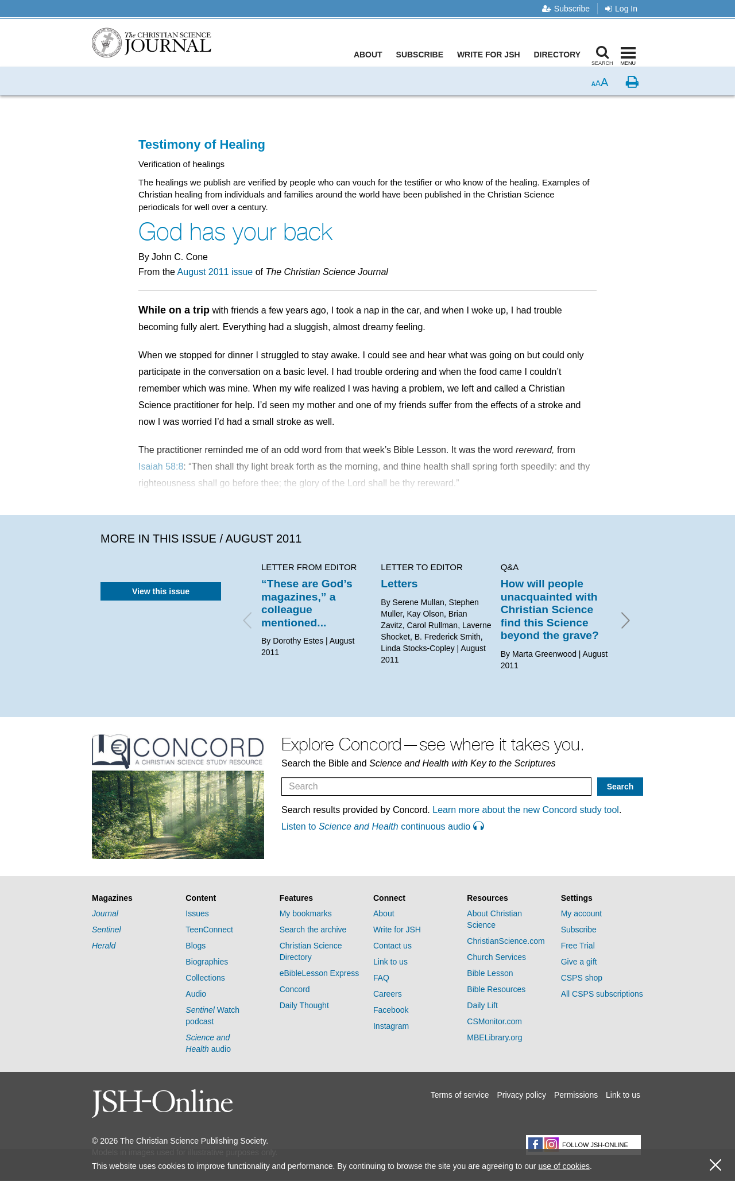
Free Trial (578, 945)
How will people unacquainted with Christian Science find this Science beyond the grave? (550, 609)
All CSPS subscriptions (602, 993)
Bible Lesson (490, 973)
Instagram (391, 1026)
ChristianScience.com (505, 941)
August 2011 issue (215, 272)
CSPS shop (581, 977)
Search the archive (313, 929)
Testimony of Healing (201, 144)
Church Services (496, 957)
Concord (295, 989)
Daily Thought (304, 1005)
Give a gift (579, 961)
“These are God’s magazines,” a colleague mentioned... (307, 603)
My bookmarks (306, 913)
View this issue (160, 591)
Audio (195, 993)
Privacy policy (521, 1094)
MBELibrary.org (494, 1037)
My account (581, 913)
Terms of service (460, 1094)
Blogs (195, 945)
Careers (387, 993)
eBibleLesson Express (319, 973)
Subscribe (566, 8)
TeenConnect (209, 929)
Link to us (390, 961)
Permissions (576, 1094)
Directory (559, 54)
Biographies (206, 961)
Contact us (392, 945)
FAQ (381, 977)
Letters (399, 584)
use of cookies (564, 1166)
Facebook (390, 1010)
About (370, 54)
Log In (621, 8)
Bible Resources (496, 989)
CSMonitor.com (494, 1021)
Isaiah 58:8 (160, 466)
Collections (205, 977)
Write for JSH (491, 54)
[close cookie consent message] (715, 1165)
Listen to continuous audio (382, 826)
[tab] (133, 898)
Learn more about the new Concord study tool (525, 810)
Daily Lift (482, 1005)
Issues (196, 913)
